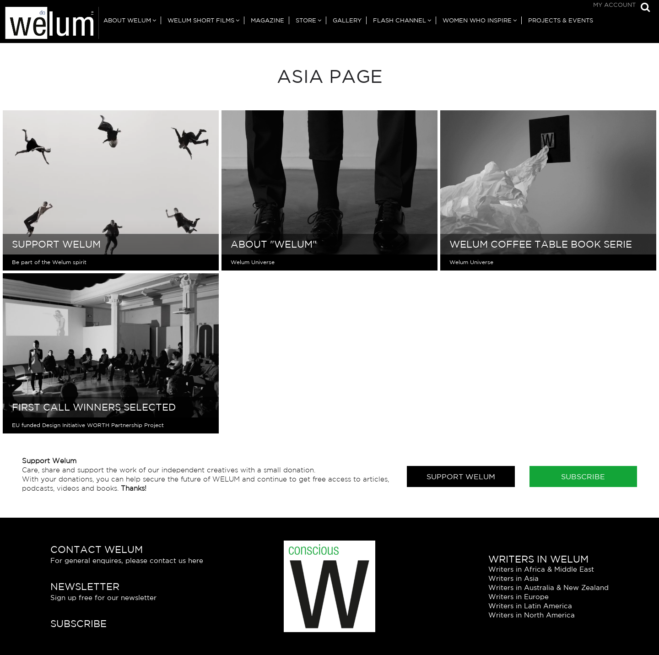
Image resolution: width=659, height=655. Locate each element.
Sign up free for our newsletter (103, 597)
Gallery (347, 20)
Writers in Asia (513, 578)
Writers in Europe (518, 597)
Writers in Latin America (530, 606)
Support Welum (461, 476)
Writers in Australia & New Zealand (548, 587)
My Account (614, 4)
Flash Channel (399, 20)
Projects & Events (560, 20)
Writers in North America (531, 615)
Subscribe (583, 476)
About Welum (127, 20)
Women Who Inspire (477, 20)
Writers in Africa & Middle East (541, 569)
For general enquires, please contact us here (126, 560)
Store (306, 20)
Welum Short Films (200, 20)
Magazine (267, 20)
